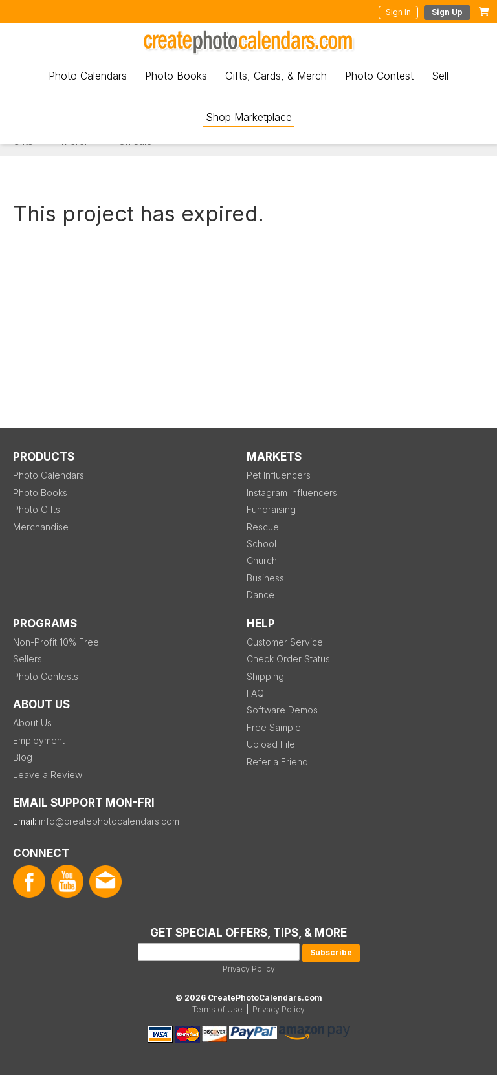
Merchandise (41, 526)
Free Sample (274, 727)
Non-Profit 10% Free (56, 641)
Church (262, 560)
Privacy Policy (249, 968)
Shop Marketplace (249, 117)
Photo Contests (45, 676)
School (261, 543)
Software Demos (282, 709)
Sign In (398, 12)
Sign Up (447, 12)
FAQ (255, 693)
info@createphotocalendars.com (109, 821)
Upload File (271, 744)
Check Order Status (288, 658)
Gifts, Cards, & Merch (276, 75)
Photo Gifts (36, 509)
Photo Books (176, 75)
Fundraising (271, 509)
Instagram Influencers (292, 492)
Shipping (265, 676)
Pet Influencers (279, 475)
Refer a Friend (277, 761)
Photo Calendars (88, 75)
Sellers (27, 658)
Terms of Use (217, 1009)
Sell (440, 75)
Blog (22, 757)
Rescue (263, 526)
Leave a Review (47, 774)
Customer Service (285, 641)
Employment (39, 740)
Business (265, 577)
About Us (32, 722)
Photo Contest (379, 75)
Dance (260, 594)
